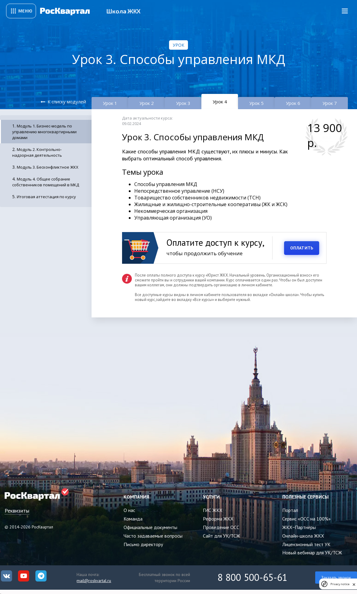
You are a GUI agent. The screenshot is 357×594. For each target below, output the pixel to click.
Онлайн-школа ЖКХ (303, 536)
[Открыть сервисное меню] (21, 11)
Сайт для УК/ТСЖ (221, 536)
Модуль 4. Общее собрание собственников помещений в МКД (45, 182)
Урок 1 (110, 103)
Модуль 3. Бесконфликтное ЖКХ (47, 167)
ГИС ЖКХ (212, 510)
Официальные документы (150, 527)
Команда (133, 519)
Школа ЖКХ (123, 11)
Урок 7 (330, 103)
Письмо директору (143, 544)
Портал (290, 510)
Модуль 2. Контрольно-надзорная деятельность (37, 152)
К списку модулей (67, 101)
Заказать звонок (336, 577)
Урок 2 (146, 103)
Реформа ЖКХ (218, 519)
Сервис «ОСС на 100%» (306, 519)
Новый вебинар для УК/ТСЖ (312, 552)
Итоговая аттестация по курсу (46, 196)
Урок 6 (293, 103)
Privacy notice (339, 584)
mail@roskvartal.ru (94, 580)
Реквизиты (17, 510)
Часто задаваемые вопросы (153, 536)
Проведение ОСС (221, 527)
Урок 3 (183, 103)
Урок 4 (220, 101)
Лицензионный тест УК (306, 544)
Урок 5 (256, 103)
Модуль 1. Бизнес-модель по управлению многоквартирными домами (44, 131)
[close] (354, 584)
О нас (129, 510)
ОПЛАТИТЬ (301, 248)
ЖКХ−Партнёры (299, 527)
